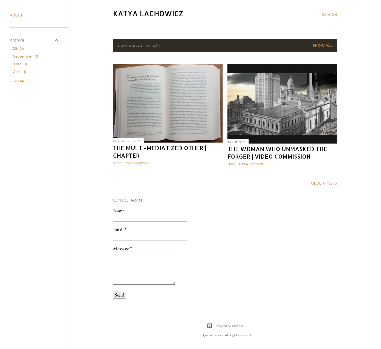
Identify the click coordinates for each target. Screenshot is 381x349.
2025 (17, 48)
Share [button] (117, 163)
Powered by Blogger (225, 326)
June (20, 64)
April (19, 72)
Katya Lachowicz (148, 13)
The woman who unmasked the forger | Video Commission (277, 152)
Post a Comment (137, 163)
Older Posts (324, 183)
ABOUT (16, 15)
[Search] (329, 14)
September (25, 56)
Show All (322, 45)
